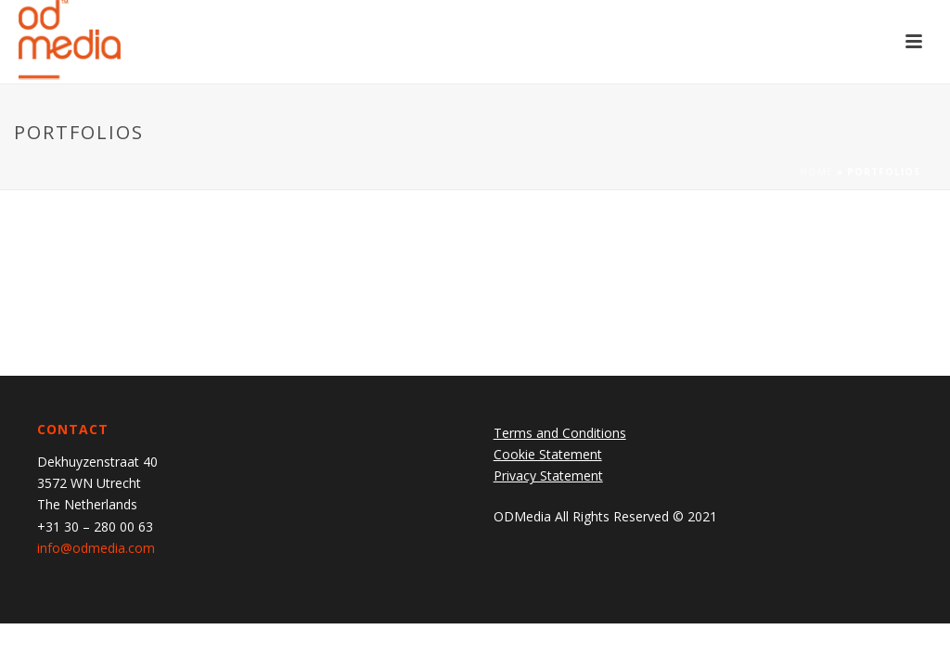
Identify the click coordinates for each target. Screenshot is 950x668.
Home (816, 171)
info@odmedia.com (96, 548)
